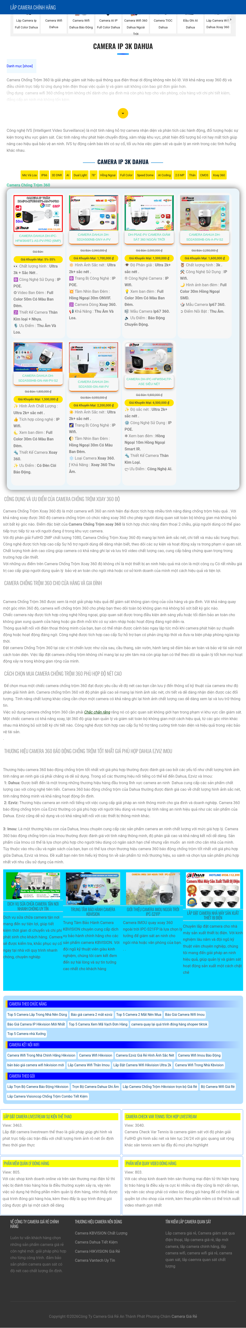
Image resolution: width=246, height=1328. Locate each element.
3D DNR (57, 175)
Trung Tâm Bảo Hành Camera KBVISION (93, 912)
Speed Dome (145, 175)
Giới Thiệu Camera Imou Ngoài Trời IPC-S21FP (153, 912)
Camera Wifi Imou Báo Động (199, 1055)
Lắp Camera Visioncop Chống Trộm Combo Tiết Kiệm (48, 1096)
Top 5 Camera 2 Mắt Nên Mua (138, 1015)
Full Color (126, 175)
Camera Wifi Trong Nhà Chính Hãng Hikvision (41, 1055)
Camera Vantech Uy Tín (95, 1260)
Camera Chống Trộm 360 (28, 185)
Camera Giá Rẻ (184, 1316)
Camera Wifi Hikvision (95, 1055)
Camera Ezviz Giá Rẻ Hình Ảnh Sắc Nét (145, 1055)
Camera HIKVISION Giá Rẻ (97, 1251)
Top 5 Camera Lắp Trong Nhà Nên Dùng (37, 1015)
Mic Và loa (29, 175)
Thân (192, 175)
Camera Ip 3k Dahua (123, 46)
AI (67, 175)
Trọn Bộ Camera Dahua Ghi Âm (95, 1087)
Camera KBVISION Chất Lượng (101, 1233)
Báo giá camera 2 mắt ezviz (91, 1015)
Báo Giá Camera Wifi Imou (185, 1015)
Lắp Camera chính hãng (33, 7)
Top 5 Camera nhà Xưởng (27, 1034)
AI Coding (164, 175)
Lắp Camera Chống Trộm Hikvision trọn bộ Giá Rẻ (160, 1087)
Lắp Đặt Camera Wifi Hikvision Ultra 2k (142, 1065)
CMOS (204, 175)
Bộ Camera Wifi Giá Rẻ (218, 1087)
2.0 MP (179, 175)
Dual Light (80, 175)
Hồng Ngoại (108, 175)
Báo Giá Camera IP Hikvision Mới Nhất (36, 1024)
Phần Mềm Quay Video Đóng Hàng (151, 1163)
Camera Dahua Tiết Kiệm (96, 1242)
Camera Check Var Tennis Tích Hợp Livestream (161, 1116)
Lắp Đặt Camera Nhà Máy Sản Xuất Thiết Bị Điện (213, 916)
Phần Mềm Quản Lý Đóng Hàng (26, 1163)
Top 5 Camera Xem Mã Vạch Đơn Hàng (98, 1024)
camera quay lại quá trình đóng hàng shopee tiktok (169, 1024)
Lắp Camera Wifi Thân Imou (89, 1065)
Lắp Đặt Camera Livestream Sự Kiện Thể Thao (38, 1116)
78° (93, 175)
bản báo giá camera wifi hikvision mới (36, 1065)
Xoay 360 (219, 175)
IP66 (44, 175)
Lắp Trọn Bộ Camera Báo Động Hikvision (38, 1087)
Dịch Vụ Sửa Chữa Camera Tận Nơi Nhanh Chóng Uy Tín (33, 906)
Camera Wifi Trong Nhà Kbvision (199, 1065)
